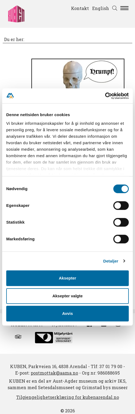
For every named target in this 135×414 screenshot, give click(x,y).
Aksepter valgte (67, 296)
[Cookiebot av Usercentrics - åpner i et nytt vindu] (105, 95)
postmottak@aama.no (54, 373)
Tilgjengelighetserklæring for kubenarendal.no (67, 397)
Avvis (67, 313)
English (100, 8)
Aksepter (67, 278)
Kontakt (80, 8)
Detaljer (110, 261)
